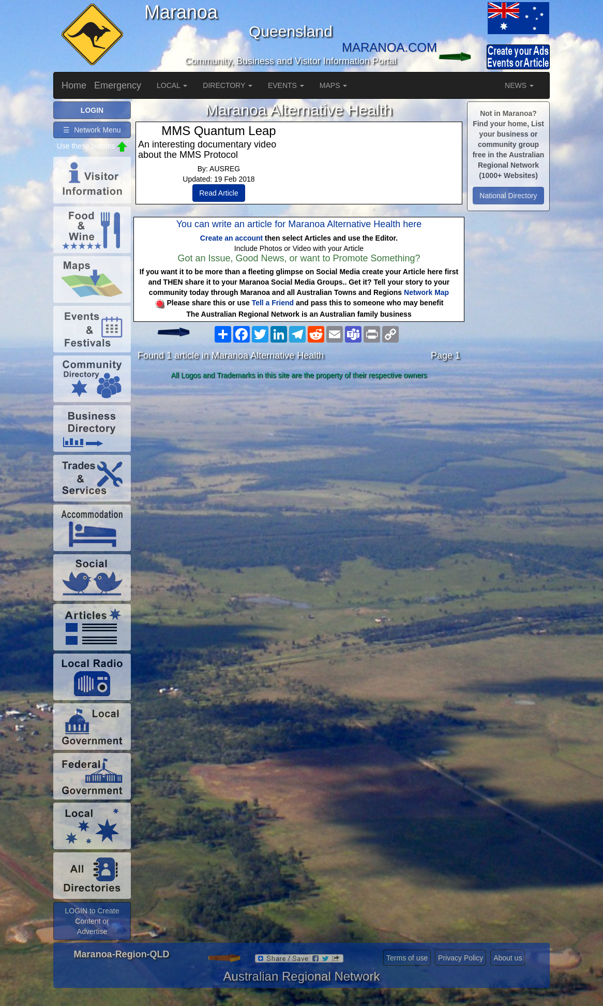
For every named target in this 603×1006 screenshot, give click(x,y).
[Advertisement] (298, 465)
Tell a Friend (273, 303)
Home (74, 85)
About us (507, 958)
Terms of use (407, 958)
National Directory (508, 195)
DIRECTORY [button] (227, 85)
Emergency (117, 85)
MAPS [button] (334, 85)
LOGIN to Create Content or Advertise (92, 921)
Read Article (218, 193)
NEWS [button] (519, 85)
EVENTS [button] (286, 85)
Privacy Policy (460, 958)
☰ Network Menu (91, 130)
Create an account (231, 238)
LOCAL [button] (172, 85)
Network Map (426, 292)
